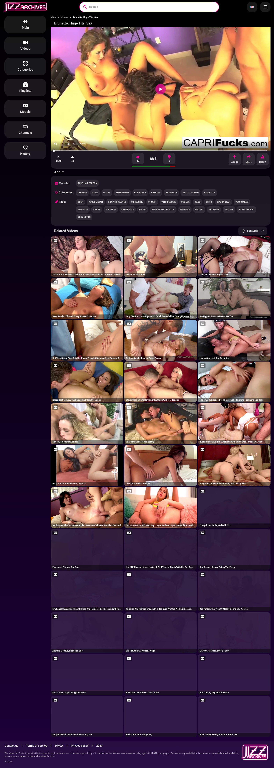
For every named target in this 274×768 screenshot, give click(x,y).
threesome (122, 192)
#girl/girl (137, 202)
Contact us (11, 745)
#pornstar (223, 202)
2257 (99, 745)
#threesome (168, 202)
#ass (197, 202)
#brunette (84, 217)
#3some (228, 209)
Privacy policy (79, 745)
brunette (171, 192)
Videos (64, 17)
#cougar (214, 209)
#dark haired (246, 209)
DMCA (59, 745)
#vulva (185, 202)
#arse (96, 209)
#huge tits (127, 209)
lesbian (155, 192)
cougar (82, 192)
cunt (95, 192)
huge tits (209, 192)
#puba (142, 209)
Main (53, 17)
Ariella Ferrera (87, 183)
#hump (152, 202)
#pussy (199, 209)
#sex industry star (163, 209)
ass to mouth (190, 192)
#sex (80, 202)
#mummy (83, 209)
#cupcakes (241, 202)
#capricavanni (117, 202)
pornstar (140, 192)
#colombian (95, 202)
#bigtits (185, 209)
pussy (106, 192)
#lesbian (110, 209)
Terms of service (36, 745)
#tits (209, 202)
